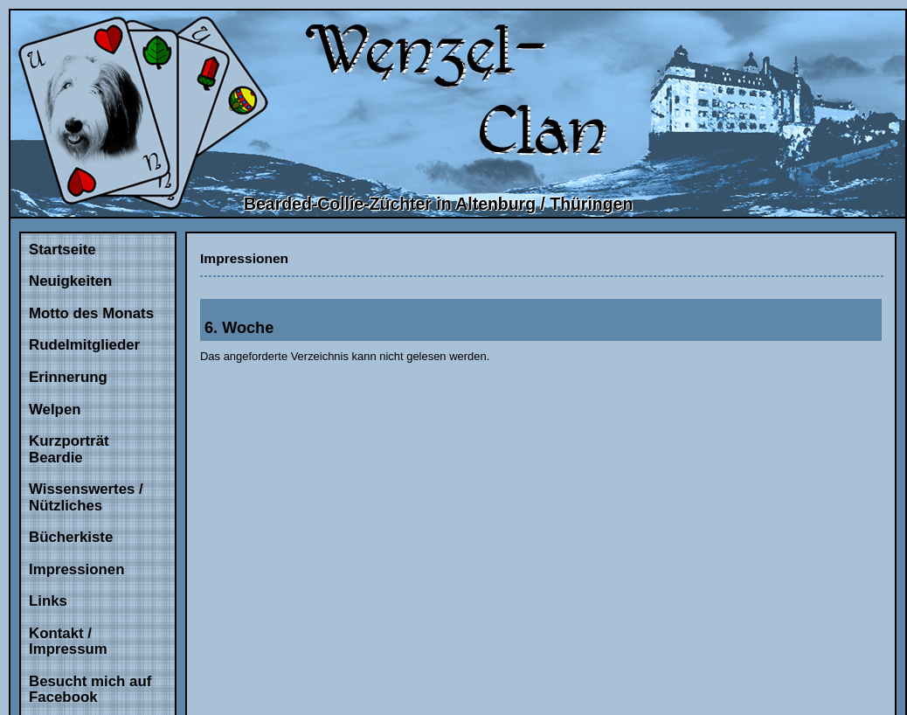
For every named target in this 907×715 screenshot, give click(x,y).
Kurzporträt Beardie (69, 449)
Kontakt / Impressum (68, 641)
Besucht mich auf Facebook (90, 689)
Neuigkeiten (70, 281)
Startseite (62, 249)
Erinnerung (68, 377)
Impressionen (76, 569)
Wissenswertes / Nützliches (86, 497)
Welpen (55, 409)
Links (48, 601)
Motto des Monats (91, 313)
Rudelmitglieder (84, 345)
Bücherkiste (71, 537)
